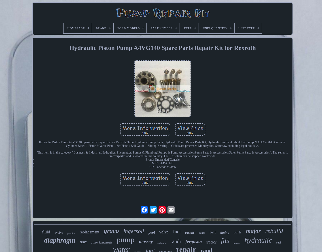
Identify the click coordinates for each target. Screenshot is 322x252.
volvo (164, 232)
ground (237, 243)
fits (225, 240)
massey (146, 241)
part (83, 241)
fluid (46, 232)
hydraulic (258, 240)
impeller (189, 232)
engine (59, 232)
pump (126, 239)
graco (111, 230)
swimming (162, 243)
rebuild (274, 230)
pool (151, 232)
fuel (177, 231)
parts (238, 232)
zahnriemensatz (101, 242)
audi (176, 241)
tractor (211, 242)
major (253, 231)
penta (202, 232)
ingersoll (133, 231)
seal (278, 242)
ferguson (193, 241)
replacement (89, 232)
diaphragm (59, 240)
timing (224, 232)
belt (213, 232)
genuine (71, 233)
